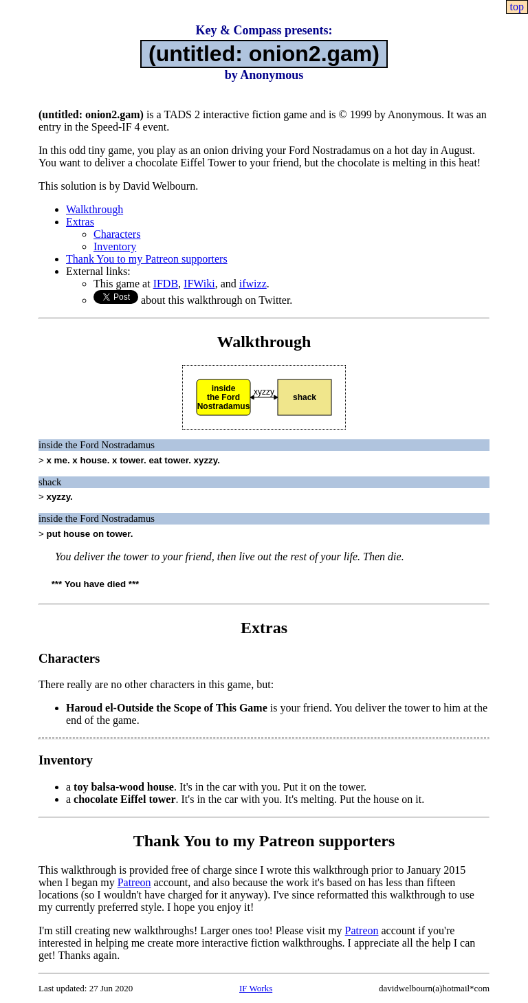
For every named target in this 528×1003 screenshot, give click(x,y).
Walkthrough (94, 209)
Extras (80, 222)
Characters (117, 234)
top (517, 6)
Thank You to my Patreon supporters (147, 259)
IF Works (255, 988)
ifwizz (253, 283)
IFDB (165, 283)
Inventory (115, 246)
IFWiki (199, 283)
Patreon (134, 882)
